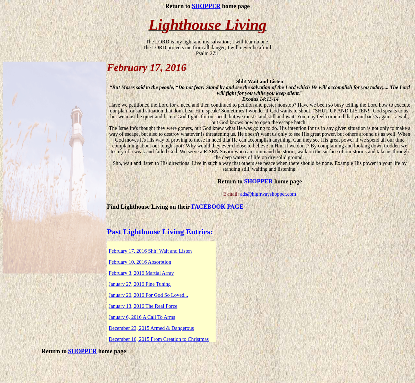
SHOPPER (206, 6)
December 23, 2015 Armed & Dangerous (151, 328)
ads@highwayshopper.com (268, 194)
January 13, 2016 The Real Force (143, 306)
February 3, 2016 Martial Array (141, 273)
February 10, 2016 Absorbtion (140, 262)
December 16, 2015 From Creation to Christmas (159, 339)
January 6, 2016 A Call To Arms (142, 317)
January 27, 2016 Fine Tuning (140, 284)
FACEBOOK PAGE (217, 206)
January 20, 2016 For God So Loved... (148, 295)
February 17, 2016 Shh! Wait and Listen (150, 251)
